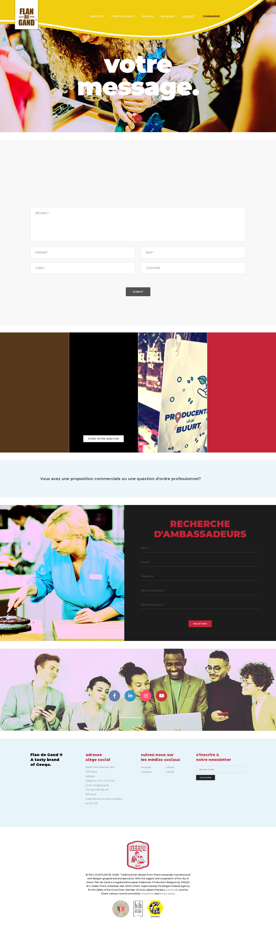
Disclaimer (148, 893)
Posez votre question (103, 438)
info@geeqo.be (241, 436)
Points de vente (121, 16)
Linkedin (170, 767)
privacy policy (167, 893)
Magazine (166, 16)
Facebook (146, 767)
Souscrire (205, 777)
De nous (146, 16)
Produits (95, 16)
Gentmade (172, 889)
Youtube (170, 772)
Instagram (146, 772)
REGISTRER (200, 623)
